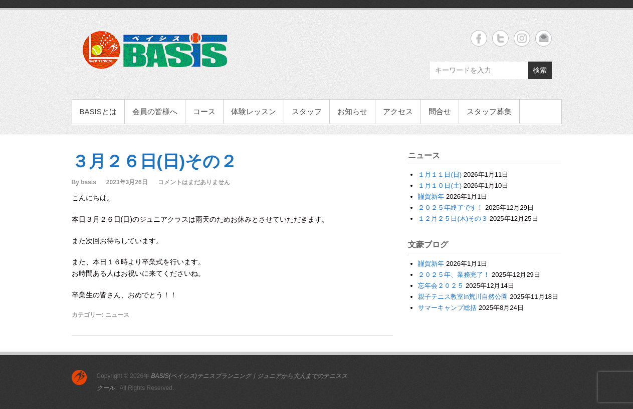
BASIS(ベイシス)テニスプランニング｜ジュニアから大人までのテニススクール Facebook (479, 38)
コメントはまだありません (194, 182)
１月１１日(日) (440, 174)
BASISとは (98, 111)
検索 (540, 70)
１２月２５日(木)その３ (453, 218)
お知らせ (352, 111)
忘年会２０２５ (441, 285)
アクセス (398, 111)
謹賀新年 (431, 196)
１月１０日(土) (440, 185)
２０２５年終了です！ (450, 207)
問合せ (440, 111)
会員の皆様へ (154, 111)
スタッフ (307, 111)
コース (204, 111)
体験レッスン (253, 111)
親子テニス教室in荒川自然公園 (463, 296)
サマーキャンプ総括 (447, 307)
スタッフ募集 (489, 111)
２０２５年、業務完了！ (454, 274)
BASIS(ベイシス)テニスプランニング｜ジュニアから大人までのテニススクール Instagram (522, 38)
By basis (84, 182)
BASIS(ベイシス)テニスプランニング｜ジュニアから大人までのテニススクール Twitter (500, 38)
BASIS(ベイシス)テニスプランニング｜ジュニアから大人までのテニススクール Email (543, 38)
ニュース (117, 314)
